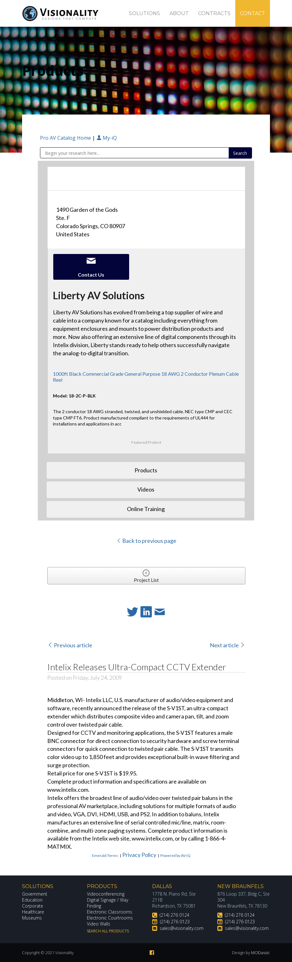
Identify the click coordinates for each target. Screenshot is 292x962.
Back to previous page (146, 540)
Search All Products (108, 931)
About (179, 13)
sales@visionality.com (181, 928)
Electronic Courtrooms (110, 918)
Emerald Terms (105, 855)
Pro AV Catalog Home (66, 137)
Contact (252, 13)
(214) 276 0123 (175, 922)
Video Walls (98, 924)
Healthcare (33, 912)
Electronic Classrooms (109, 912)
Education (32, 900)
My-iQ (106, 137)
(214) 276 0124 (174, 915)
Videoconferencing (105, 894)
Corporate (32, 906)
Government (34, 894)
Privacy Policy (139, 854)
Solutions (144, 13)
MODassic (260, 952)
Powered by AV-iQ (175, 855)
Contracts (214, 13)
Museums (32, 918)
